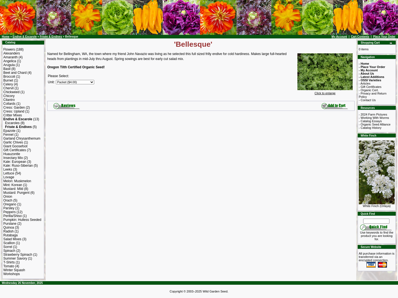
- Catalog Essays (370, 121)
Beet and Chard (15, 73)
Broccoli (9, 77)
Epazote (9, 131)
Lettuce (8, 173)
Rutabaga (10, 235)
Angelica (9, 61)
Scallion (9, 243)
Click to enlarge (325, 92)
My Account (339, 36)
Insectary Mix (13, 158)
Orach (7, 200)
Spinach (9, 251)
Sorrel (7, 247)
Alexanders (11, 53)
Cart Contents (360, 36)
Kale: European (14, 162)
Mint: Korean (12, 185)
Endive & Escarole (24, 36)
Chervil (8, 88)
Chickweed (11, 92)
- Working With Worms (374, 117)
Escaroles (12, 123)
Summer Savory (15, 258)
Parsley (8, 208)
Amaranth (10, 57)
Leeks (7, 169)
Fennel (8, 135)
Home (6, 36)
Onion (7, 196)
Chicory (9, 96)
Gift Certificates (14, 150)
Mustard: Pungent (16, 193)
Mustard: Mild (13, 189)
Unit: (51, 82)
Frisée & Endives (51, 36)
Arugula (9, 65)
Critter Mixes (12, 115)
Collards (9, 104)
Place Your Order (384, 36)
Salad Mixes (12, 239)
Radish (8, 231)
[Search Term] (376, 221)
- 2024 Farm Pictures (373, 114)
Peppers (9, 212)
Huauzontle (11, 154)
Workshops (11, 274)
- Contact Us (367, 100)
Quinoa (8, 227)
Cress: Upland (13, 111)
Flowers (9, 49)
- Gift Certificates (370, 86)
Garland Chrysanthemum (21, 138)
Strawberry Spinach (17, 255)
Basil (7, 69)
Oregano (9, 204)
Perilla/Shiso (12, 216)
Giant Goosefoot (15, 146)
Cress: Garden (14, 107)
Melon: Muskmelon (17, 181)
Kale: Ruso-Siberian (18, 166)
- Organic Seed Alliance (375, 124)
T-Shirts (9, 262)
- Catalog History (370, 127)
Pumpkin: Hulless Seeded (22, 220)
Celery (8, 84)
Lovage (8, 177)
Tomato (8, 266)
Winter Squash (14, 270)
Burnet (8, 80)
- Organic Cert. (369, 90)
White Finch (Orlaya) (377, 205)
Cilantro (9, 100)
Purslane (9, 224)
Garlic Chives (13, 142)
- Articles (364, 83)
